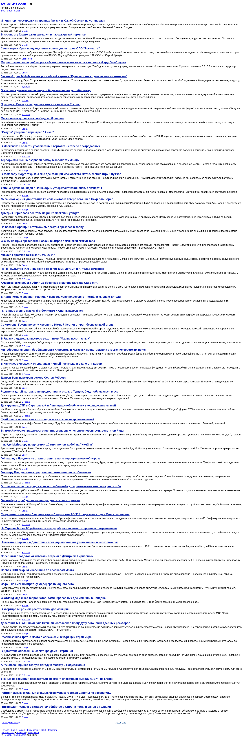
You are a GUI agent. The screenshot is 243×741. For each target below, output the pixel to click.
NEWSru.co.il (8, 732)
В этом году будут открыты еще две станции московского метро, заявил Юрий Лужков (61, 174)
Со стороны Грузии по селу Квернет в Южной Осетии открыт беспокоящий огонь (57, 324)
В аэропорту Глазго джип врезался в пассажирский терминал (43, 34)
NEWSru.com (13, 4)
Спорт (25, 73)
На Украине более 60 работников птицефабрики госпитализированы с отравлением (59, 528)
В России (26, 114)
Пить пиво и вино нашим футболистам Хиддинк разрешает (42, 310)
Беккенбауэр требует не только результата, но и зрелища (40, 500)
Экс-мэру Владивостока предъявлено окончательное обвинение (46, 472)
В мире (25, 31)
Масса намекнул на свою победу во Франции (32, 118)
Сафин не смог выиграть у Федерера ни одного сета (37, 584)
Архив (22, 730)
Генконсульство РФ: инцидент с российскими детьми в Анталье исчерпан (52, 268)
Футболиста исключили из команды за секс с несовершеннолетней (47, 419)
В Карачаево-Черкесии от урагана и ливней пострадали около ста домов (51, 363)
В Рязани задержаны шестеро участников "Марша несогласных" (45, 338)
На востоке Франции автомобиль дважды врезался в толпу (42, 227)
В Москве (21, 732)
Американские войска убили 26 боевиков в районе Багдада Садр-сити (49, 282)
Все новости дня (10, 10)
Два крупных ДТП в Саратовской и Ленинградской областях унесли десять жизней (58, 405)
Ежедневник (33, 730)
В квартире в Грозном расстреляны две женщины (35, 609)
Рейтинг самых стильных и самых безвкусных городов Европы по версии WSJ (56, 692)
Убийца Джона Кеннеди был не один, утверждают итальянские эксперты (51, 188)
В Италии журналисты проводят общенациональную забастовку (46, 90)
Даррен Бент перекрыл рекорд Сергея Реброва (33, 377)
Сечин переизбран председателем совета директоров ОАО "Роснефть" (50, 48)
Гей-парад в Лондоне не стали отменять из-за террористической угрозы (51, 458)
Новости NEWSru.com (15, 735)
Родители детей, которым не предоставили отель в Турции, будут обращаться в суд (59, 391)
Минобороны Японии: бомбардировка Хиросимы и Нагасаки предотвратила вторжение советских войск (73, 349)
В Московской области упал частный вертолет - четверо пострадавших (50, 146)
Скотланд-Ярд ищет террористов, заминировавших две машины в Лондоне (53, 598)
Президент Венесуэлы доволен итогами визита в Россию (40, 104)
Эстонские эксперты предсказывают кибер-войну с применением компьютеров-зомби (61, 486)
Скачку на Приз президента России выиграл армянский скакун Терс (48, 241)
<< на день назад (11, 722)
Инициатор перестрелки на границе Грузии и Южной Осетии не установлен (53, 20)
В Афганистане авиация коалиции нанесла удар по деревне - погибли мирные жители (61, 296)
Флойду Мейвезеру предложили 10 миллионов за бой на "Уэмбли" (47, 444)
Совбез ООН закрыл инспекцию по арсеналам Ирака (37, 570)
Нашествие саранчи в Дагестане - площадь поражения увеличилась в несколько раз (59, 542)
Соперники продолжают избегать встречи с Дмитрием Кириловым (47, 556)
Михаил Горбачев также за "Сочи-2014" (28, 254)
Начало (5, 730)
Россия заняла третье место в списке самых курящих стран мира (46, 637)
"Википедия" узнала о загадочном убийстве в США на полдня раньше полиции (56, 706)
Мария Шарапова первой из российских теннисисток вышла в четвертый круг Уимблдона (63, 62)
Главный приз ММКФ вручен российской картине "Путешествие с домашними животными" (64, 76)
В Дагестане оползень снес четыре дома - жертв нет (37, 651)
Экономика (27, 59)
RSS (43, 730)
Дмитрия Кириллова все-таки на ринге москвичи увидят (40, 213)
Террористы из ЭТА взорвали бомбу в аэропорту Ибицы (40, 160)
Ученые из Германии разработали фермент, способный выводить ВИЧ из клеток (57, 678)
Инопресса (33, 732)
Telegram (52, 730)
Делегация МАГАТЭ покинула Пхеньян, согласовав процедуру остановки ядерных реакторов (65, 623)
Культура (26, 87)
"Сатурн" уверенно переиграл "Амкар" (28, 132)
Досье (14, 730)
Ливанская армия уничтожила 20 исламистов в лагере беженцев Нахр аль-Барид (57, 199)
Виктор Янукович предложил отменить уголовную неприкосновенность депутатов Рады (62, 430)
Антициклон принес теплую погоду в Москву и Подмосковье (43, 664)
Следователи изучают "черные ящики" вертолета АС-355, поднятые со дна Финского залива (65, 514)
